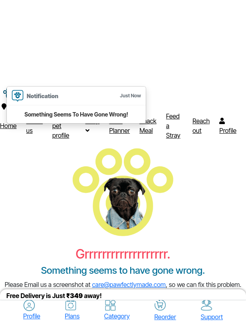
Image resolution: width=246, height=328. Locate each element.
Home (8, 126)
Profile (227, 126)
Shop (92, 125)
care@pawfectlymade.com (129, 284)
